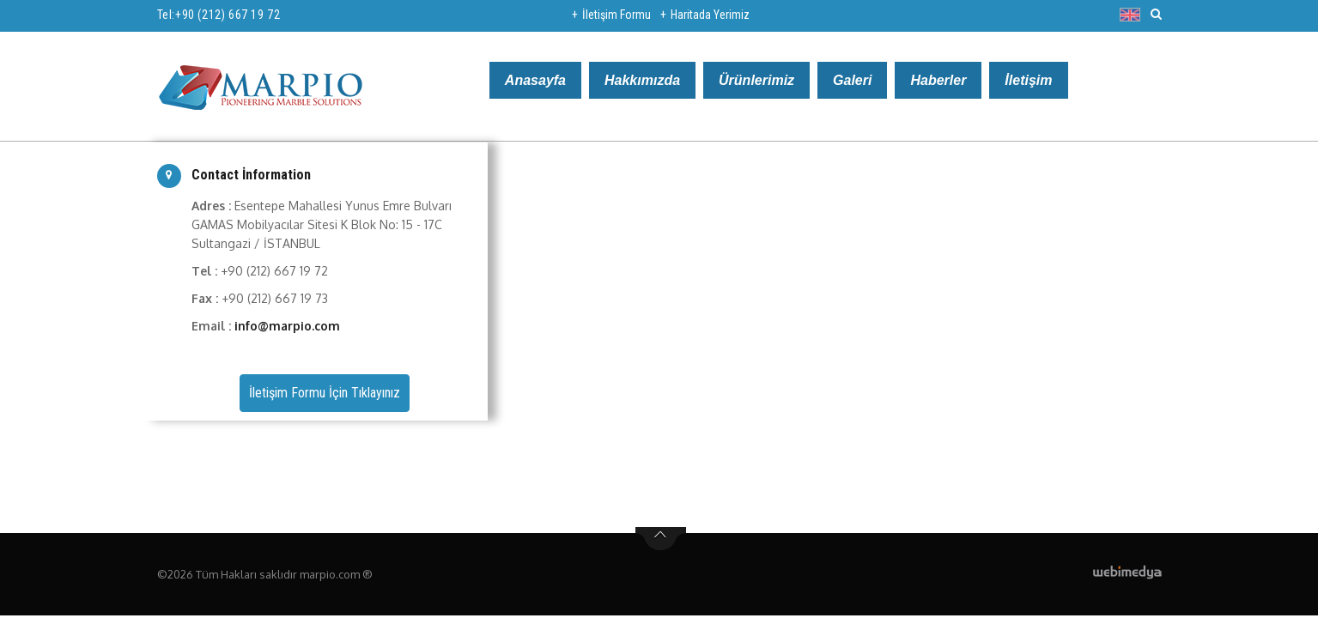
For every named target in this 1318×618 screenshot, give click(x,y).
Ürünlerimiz (756, 80)
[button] (1134, 14)
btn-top (660, 539)
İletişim (1028, 80)
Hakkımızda (642, 80)
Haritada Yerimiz (710, 14)
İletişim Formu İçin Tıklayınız (324, 393)
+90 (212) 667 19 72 (227, 14)
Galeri (852, 80)
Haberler (938, 80)
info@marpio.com (287, 325)
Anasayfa (535, 80)
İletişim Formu (616, 14)
